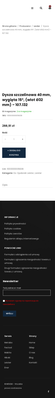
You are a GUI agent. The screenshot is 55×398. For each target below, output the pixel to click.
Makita (7, 352)
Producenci (25, 26)
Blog (31, 357)
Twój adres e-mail (27, 291)
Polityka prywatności (15, 223)
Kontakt (33, 362)
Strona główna (9, 26)
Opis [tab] (4, 185)
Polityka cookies (12, 228)
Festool (8, 347)
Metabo (8, 342)
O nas (32, 352)
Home (32, 342)
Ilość (4, 132)
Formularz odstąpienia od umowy (21, 254)
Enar (6, 367)
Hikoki (7, 357)
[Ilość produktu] (14, 139)
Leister (37, 26)
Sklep (31, 347)
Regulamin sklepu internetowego (21, 238)
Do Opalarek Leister (23, 173)
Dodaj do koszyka (14, 152)
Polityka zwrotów (13, 233)
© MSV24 (8, 384)
